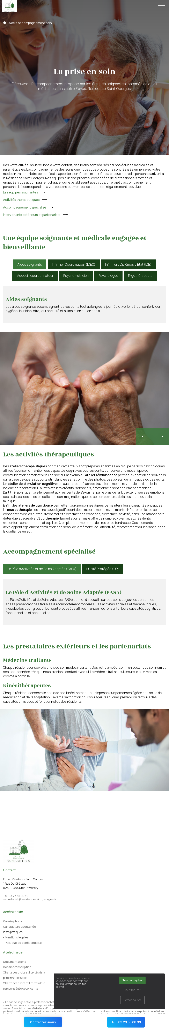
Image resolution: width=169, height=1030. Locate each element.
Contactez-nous (43, 1022)
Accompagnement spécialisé (24, 207)
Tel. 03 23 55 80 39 (15, 896)
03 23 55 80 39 (126, 1022)
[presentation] (144, 436)
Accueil (4, 23)
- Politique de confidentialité (22, 943)
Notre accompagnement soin (30, 23)
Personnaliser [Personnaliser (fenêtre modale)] (132, 1000)
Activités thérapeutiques (21, 200)
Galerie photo (12, 921)
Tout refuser (132, 990)
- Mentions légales (16, 937)
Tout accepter (132, 980)
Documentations (14, 962)
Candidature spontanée (19, 927)
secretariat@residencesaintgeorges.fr (29, 899)
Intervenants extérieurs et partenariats (31, 215)
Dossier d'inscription (17, 967)
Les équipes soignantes (20, 192)
